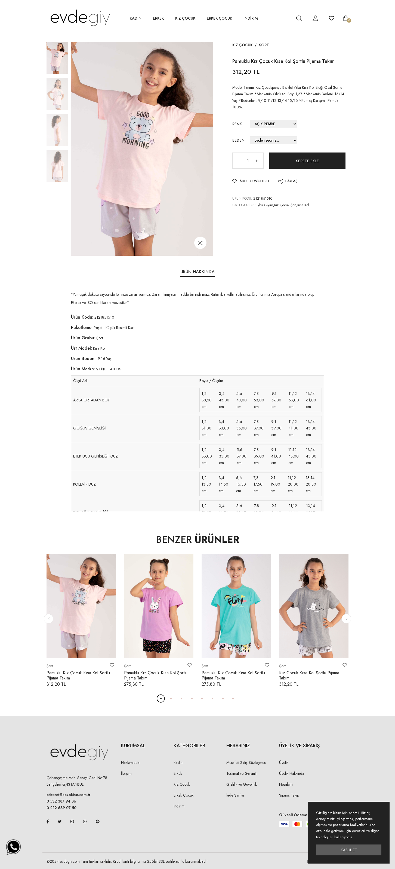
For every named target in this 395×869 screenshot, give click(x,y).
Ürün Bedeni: (84, 358)
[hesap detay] (285, 18)
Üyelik (283, 762)
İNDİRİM (250, 18)
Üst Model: (81, 348)
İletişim (126, 773)
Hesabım (286, 784)
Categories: (243, 205)
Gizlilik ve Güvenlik (241, 784)
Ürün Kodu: (82, 317)
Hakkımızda (130, 762)
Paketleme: (81, 327)
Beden (238, 140)
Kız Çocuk (185, 18)
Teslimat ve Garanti (241, 773)
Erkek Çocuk (219, 18)
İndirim (179, 806)
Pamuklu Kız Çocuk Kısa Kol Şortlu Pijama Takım (78, 675)
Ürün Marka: (83, 369)
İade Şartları (235, 795)
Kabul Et (349, 850)
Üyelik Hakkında (291, 773)
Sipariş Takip (289, 795)
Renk (237, 124)
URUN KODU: (242, 198)
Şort (264, 45)
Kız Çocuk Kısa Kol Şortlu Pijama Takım (309, 675)
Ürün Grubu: (83, 338)
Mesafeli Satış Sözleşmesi (246, 762)
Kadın (135, 18)
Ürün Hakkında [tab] (197, 272)
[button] (48, 618)
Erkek (158, 18)
